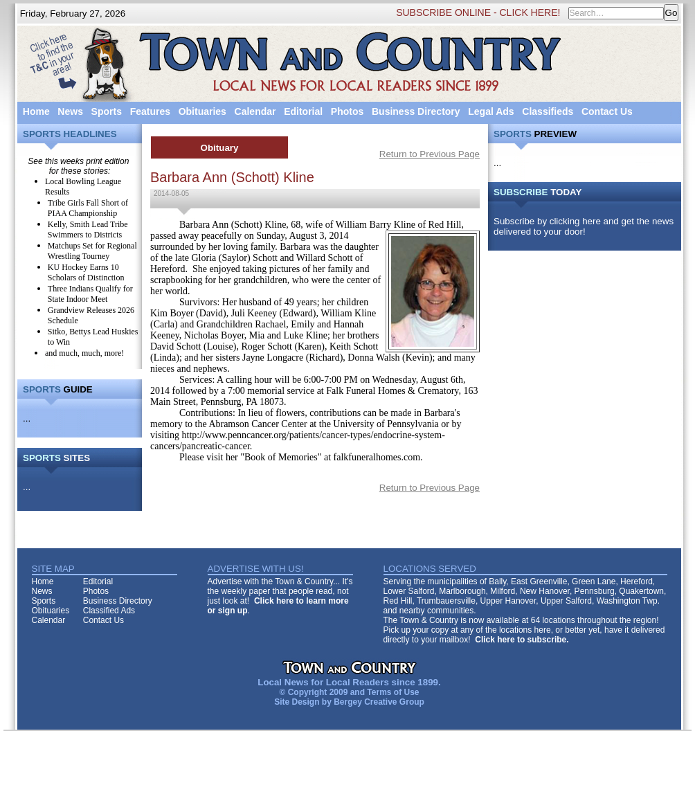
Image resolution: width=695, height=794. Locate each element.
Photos (347, 111)
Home (36, 111)
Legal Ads (491, 111)
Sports (106, 111)
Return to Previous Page (429, 154)
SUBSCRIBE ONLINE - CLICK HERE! (478, 12)
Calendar (255, 111)
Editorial (303, 111)
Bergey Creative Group (379, 702)
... (26, 418)
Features (150, 111)
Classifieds (547, 111)
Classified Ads (109, 610)
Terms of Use (393, 692)
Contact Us (607, 111)
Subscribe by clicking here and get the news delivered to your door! (584, 226)
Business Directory (416, 111)
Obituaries (202, 111)
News (70, 111)
